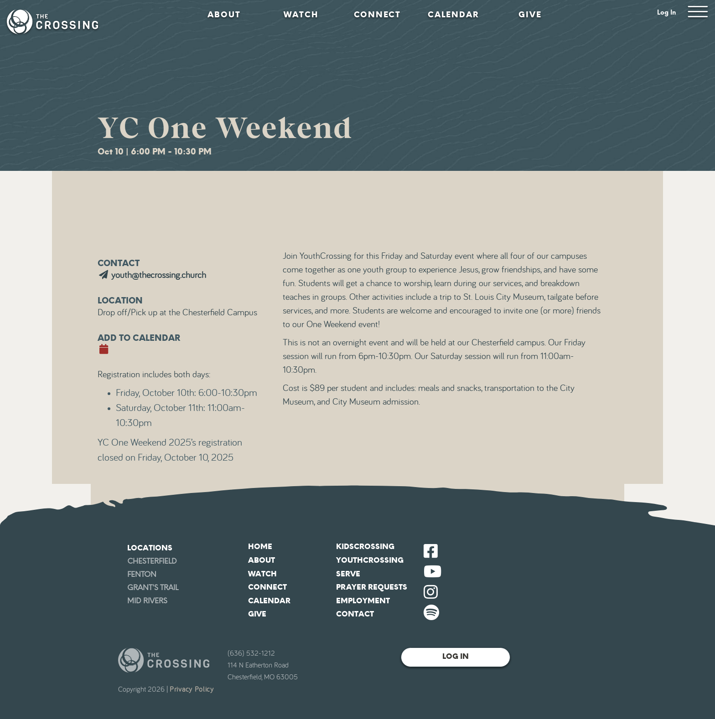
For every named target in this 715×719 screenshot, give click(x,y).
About (224, 14)
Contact (355, 614)
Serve (348, 574)
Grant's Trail (152, 587)
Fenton (141, 574)
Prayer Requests (371, 587)
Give (530, 14)
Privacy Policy (192, 689)
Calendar (453, 14)
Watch (301, 14)
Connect (377, 14)
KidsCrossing (365, 546)
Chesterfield (152, 561)
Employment (363, 600)
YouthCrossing (370, 560)
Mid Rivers (147, 600)
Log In (666, 12)
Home (260, 546)
